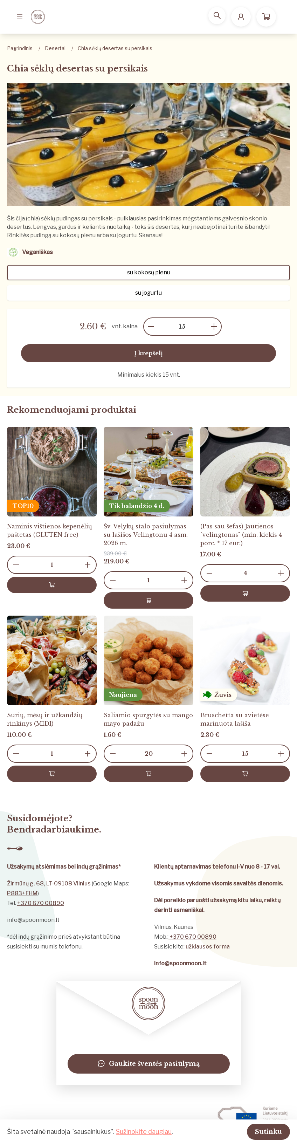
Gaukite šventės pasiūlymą (149, 1064)
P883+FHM (22, 893)
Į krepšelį (148, 353)
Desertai (55, 48)
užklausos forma (208, 946)
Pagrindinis (20, 48)
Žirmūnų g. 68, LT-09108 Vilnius (49, 883)
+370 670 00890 (40, 903)
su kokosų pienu (148, 272)
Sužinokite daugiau (144, 1130)
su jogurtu (148, 292)
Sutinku (259, 1131)
